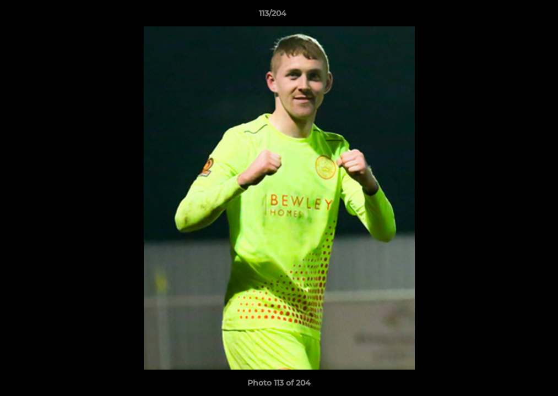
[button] (511, 16)
